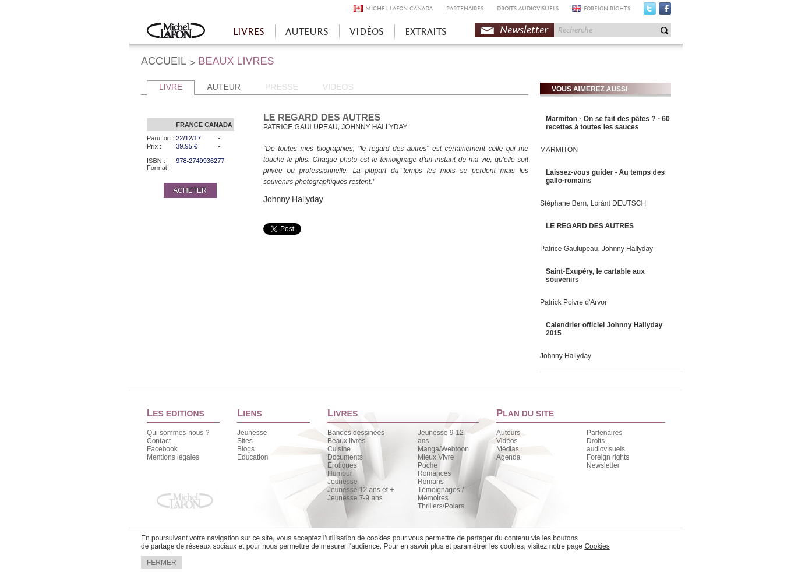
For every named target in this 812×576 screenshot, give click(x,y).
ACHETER (189, 190)
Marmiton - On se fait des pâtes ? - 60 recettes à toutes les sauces (608, 123)
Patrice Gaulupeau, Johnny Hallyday (596, 249)
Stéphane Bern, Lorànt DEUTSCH (593, 203)
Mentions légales (173, 457)
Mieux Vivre (436, 457)
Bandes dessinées (355, 433)
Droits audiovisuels (606, 445)
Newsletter (524, 30)
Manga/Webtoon (443, 449)
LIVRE (170, 86)
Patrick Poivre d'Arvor (573, 302)
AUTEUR (224, 86)
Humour (339, 473)
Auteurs (508, 433)
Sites (245, 441)
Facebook (665, 11)
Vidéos (506, 441)
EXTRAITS (426, 32)
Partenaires (604, 433)
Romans (431, 482)
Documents (345, 457)
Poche (427, 465)
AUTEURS (307, 32)
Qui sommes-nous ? (178, 433)
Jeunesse (252, 433)
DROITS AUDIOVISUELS (528, 8)
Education (252, 457)
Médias (507, 449)
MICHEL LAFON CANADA (399, 8)
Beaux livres (346, 441)
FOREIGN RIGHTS (607, 8)
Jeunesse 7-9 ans (355, 498)
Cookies (596, 546)
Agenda (508, 457)
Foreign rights (608, 457)
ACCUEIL (163, 61)
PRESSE (281, 86)
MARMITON (559, 150)
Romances (434, 473)
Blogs (246, 449)
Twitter (650, 11)
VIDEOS (338, 86)
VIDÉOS (366, 32)
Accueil (176, 32)
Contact (159, 441)
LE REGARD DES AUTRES (590, 226)
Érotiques (342, 465)
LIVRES (248, 32)
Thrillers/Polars (441, 506)
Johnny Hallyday (565, 356)
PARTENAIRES (464, 8)
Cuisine (339, 449)
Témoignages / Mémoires (441, 494)
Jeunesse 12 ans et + (360, 490)
